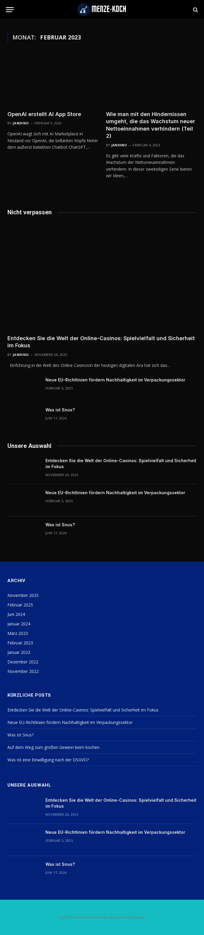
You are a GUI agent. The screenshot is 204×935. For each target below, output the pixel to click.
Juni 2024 (16, 614)
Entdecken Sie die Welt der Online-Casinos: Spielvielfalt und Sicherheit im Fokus (101, 341)
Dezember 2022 (22, 662)
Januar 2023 (18, 652)
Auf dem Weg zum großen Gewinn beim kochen (53, 747)
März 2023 (17, 633)
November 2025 (23, 595)
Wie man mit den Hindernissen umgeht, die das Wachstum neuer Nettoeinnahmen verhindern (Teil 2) (150, 125)
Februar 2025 (20, 605)
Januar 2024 (18, 624)
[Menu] (10, 9)
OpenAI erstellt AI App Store (44, 114)
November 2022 (23, 671)
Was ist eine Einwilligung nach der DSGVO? (48, 760)
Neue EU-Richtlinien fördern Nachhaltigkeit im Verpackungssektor (115, 379)
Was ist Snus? (60, 409)
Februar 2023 (20, 643)
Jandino (21, 123)
